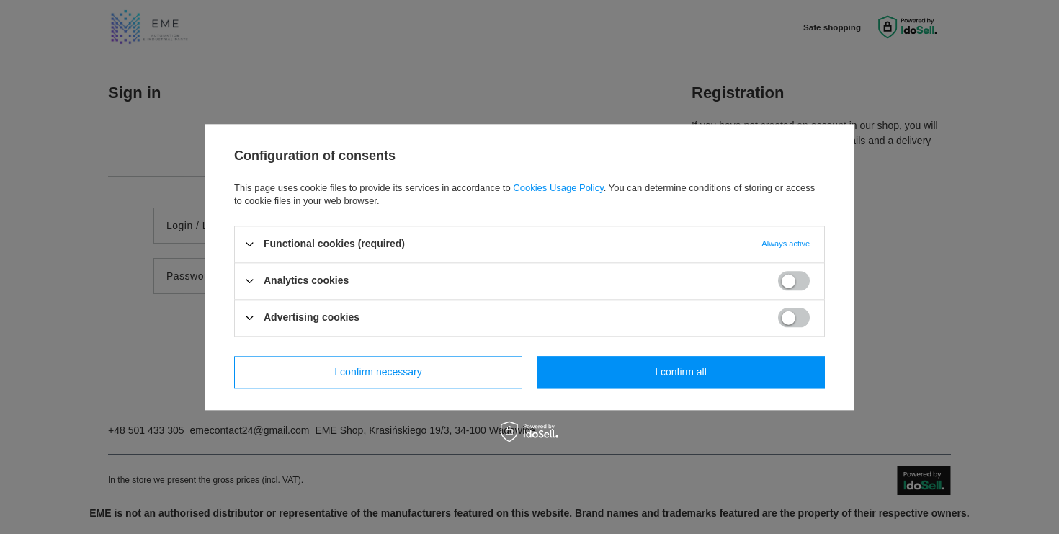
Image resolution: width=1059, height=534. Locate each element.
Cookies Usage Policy (558, 187)
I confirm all (681, 372)
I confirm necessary (377, 372)
